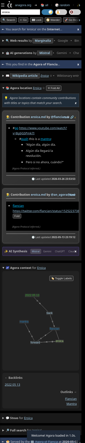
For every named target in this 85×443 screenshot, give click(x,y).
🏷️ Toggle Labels (61, 278)
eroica (28, 418)
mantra (46, 139)
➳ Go (23, 19)
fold (17, 216)
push (24, 139)
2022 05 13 (12, 384)
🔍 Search (8, 19)
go (16, 128)
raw (66, 117)
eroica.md (38, 117)
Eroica (45, 75)
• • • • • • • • (42, 40)
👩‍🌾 (8, 117)
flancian (18, 205)
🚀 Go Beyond (73, 19)
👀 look (37, 19)
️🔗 (72, 117)
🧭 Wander (53, 19)
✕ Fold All (54, 88)
